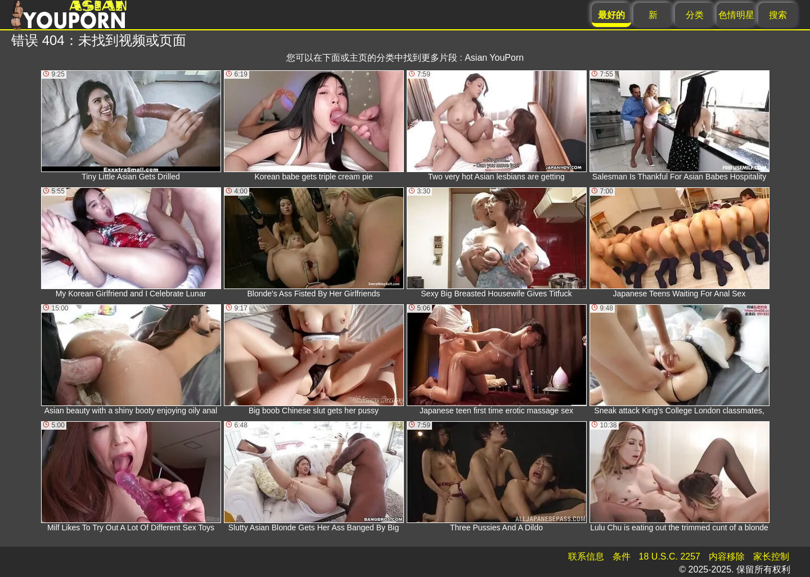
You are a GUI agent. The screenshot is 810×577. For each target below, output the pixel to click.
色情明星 (736, 15)
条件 (622, 556)
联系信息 (586, 556)
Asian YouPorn (494, 57)
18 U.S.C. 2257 (669, 556)
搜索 (778, 15)
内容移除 (727, 556)
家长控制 (771, 556)
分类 (695, 15)
